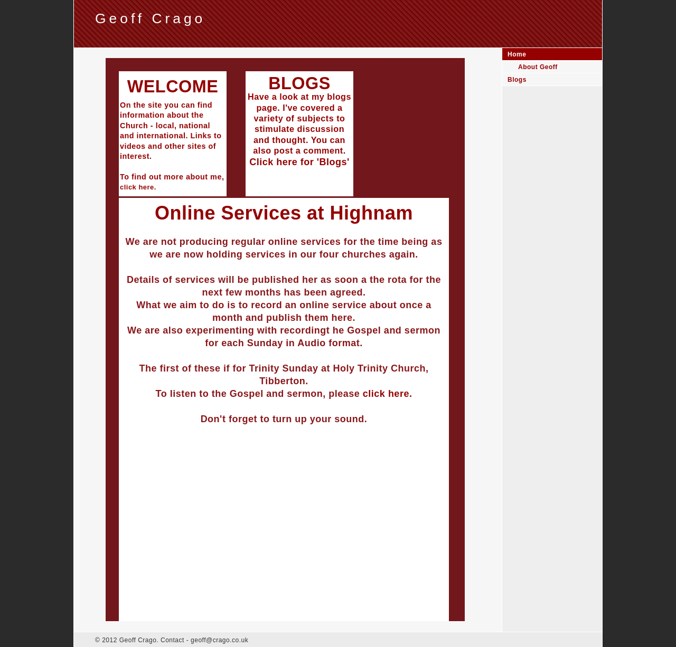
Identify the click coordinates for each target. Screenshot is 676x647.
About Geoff (538, 67)
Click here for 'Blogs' (299, 162)
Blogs (517, 79)
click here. (387, 393)
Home (517, 54)
